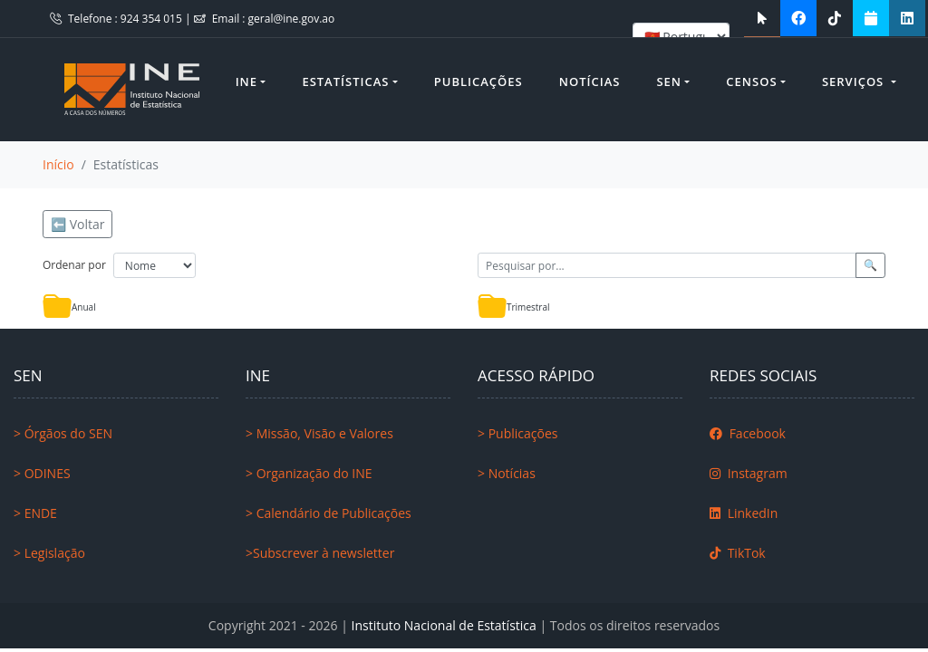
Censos (751, 81)
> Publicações (517, 433)
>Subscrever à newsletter (320, 552)
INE (246, 81)
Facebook (748, 433)
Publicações (478, 81)
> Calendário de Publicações (328, 513)
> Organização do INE (309, 473)
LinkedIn (744, 513)
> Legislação (49, 552)
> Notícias (507, 473)
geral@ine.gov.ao (291, 18)
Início (58, 164)
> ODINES (42, 473)
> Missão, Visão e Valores (319, 433)
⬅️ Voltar (77, 224)
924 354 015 (153, 18)
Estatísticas (345, 81)
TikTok (738, 552)
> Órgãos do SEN (63, 433)
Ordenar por (74, 265)
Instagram (749, 473)
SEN (669, 81)
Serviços (855, 81)
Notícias (590, 81)
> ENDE (35, 513)
